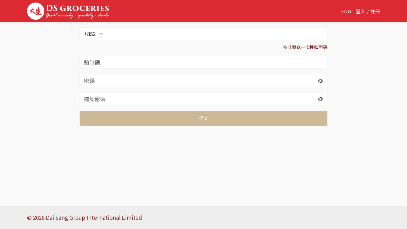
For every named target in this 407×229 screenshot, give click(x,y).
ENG (346, 11)
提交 (203, 118)
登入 (360, 11)
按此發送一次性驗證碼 (305, 47)
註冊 (375, 11)
